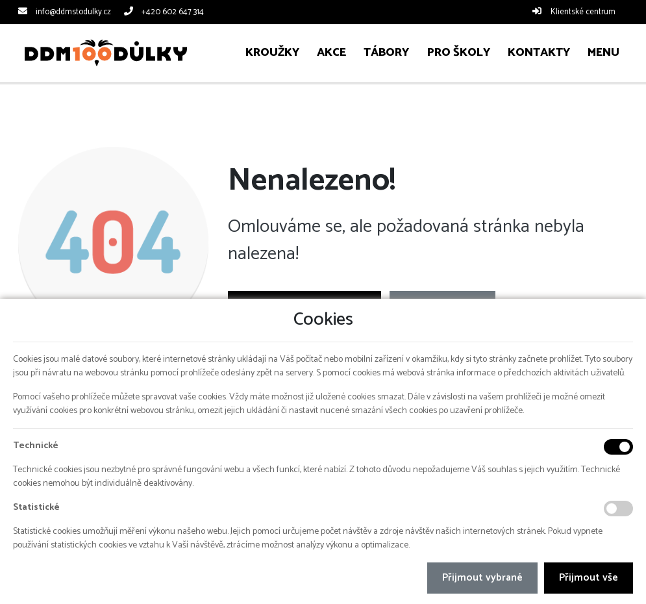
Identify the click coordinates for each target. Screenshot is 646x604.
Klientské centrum (583, 12)
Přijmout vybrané (482, 577)
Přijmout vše (588, 577)
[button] (603, 53)
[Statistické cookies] (618, 508)
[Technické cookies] (618, 447)
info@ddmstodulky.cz (73, 12)
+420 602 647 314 (173, 12)
